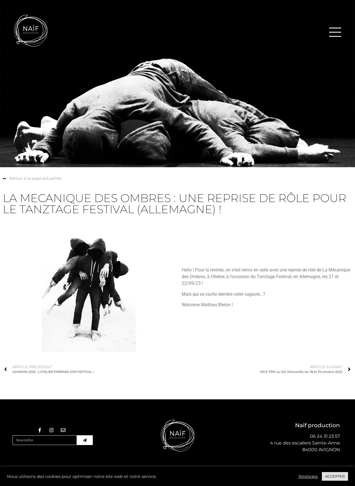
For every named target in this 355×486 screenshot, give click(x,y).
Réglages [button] (308, 476)
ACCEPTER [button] (335, 476)
